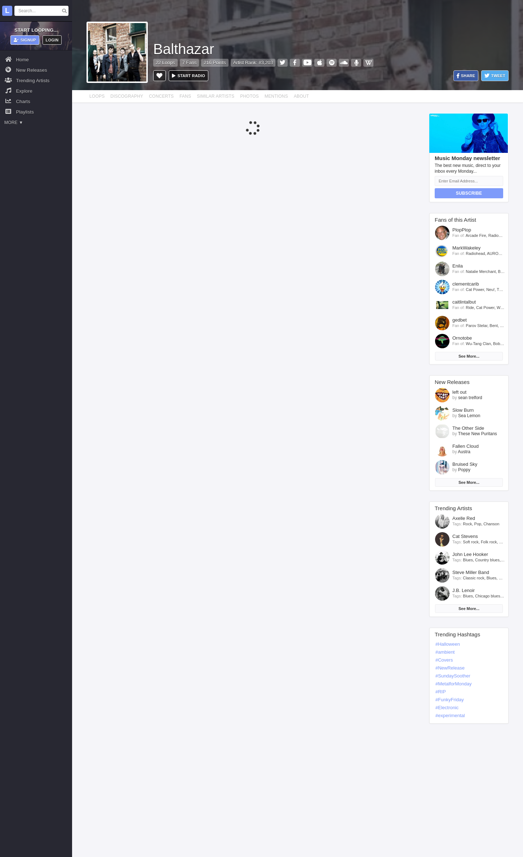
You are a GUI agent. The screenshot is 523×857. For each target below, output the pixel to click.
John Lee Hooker (470, 554)
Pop (478, 524)
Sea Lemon (469, 415)
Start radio (188, 76)
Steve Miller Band (470, 572)
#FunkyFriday (449, 699)
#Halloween (447, 644)
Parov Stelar (476, 325)
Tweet (494, 76)
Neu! (490, 289)
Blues (468, 560)
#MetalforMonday (453, 683)
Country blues (487, 560)
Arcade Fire (476, 235)
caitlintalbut (464, 302)
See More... (468, 356)
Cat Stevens (465, 536)
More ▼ (13, 122)
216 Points (215, 62)
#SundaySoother (452, 676)
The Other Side (468, 428)
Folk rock (489, 542)
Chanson (491, 524)
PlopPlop (461, 230)
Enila (457, 266)
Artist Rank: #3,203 (253, 62)
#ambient (445, 652)
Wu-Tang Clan (478, 343)
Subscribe (469, 193)
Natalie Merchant (481, 271)
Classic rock (473, 578)
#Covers (444, 660)
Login (52, 40)
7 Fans (189, 62)
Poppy (464, 469)
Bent (493, 325)
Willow (502, 307)
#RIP (440, 691)
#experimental (450, 715)
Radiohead (498, 235)
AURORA (495, 253)
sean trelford (470, 397)
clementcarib (465, 284)
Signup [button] (25, 40)
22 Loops (165, 62)
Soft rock (470, 542)
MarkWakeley (466, 248)
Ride (470, 307)
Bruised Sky (464, 464)
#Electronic (446, 707)
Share (466, 76)
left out (459, 392)
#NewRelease (450, 668)
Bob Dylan (502, 343)
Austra (464, 451)
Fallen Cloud (465, 446)
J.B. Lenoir (463, 590)
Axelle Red (463, 518)
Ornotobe (462, 338)
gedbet (459, 320)
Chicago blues (487, 596)
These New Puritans (477, 433)
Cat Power (475, 289)
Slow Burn (463, 410)
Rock (467, 524)
